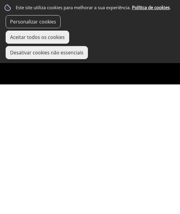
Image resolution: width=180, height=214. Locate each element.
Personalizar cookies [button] (33, 21)
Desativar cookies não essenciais (46, 52)
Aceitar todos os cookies (37, 37)
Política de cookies (151, 7)
